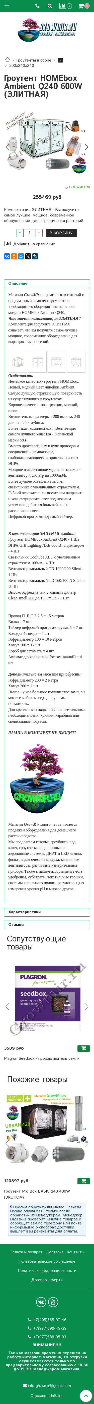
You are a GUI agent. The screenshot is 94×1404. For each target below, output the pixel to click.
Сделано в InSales (47, 1396)
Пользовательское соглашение (47, 1261)
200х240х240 (21, 66)
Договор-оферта (47, 1280)
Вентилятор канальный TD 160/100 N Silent (45, 580)
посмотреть (18, 703)
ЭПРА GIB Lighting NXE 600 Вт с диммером (46, 545)
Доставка (54, 1252)
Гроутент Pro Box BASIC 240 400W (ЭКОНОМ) (37, 1194)
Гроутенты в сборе (33, 60)
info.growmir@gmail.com (49, 1386)
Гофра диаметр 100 (24, 639)
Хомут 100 (17, 645)
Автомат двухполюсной (28, 657)
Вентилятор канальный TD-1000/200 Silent (44, 569)
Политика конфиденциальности (47, 1271)
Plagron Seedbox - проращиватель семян (41, 1058)
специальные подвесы (27, 721)
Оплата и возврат (26, 1252)
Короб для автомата (25, 651)
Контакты (75, 1252)
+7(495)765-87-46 (49, 1320)
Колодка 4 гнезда (22, 633)
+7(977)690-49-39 (49, 1328)
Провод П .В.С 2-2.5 (25, 616)
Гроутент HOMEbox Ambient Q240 (37, 539)
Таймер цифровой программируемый (40, 627)
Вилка (13, 622)
